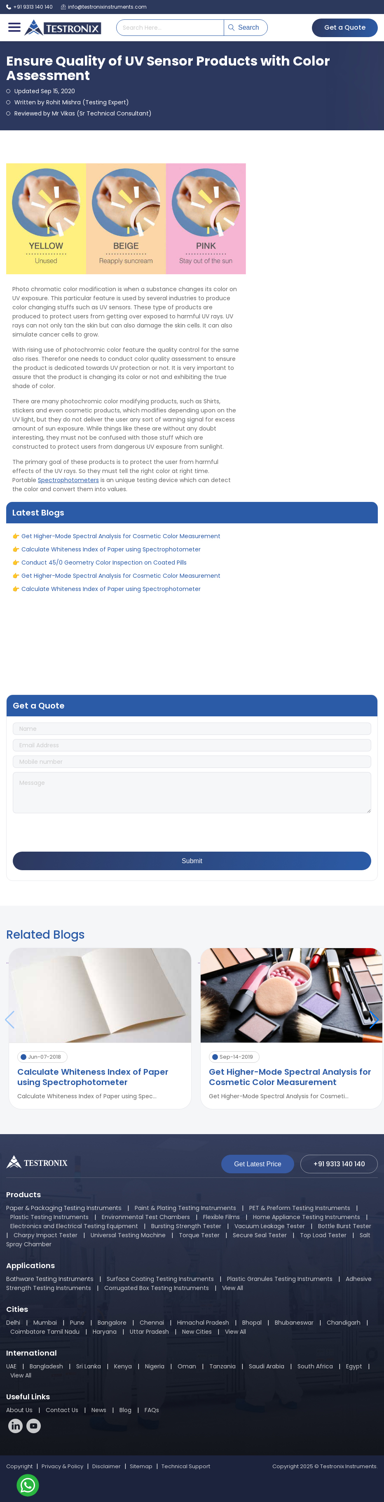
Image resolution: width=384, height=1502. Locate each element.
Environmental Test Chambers (146, 1217)
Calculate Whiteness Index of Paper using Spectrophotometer (111, 552)
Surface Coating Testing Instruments (160, 1279)
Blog (125, 1410)
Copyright (19, 1466)
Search (243, 27)
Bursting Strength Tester (186, 1226)
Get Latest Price (257, 1164)
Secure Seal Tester (260, 1235)
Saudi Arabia (266, 1366)
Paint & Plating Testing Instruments (185, 1208)
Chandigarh (344, 1322)
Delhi (13, 1322)
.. (7, 961)
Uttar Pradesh (149, 1332)
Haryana (105, 1332)
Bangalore (112, 1322)
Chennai (152, 1322)
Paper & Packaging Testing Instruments (64, 1208)
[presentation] (75, 833)
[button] (374, 1020)
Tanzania (222, 1366)
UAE (11, 1366)
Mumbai (45, 1322)
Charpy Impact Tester (45, 1235)
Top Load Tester (323, 1235)
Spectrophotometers (68, 480)
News (98, 1410)
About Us (19, 1410)
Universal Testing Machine (128, 1235)
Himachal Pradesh (203, 1322)
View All (232, 1288)
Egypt (354, 1366)
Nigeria (154, 1366)
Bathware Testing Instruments (50, 1279)
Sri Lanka (88, 1366)
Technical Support (186, 1466)
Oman (187, 1366)
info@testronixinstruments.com (104, 6)
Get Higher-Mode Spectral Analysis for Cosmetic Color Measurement (120, 539)
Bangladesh (46, 1366)
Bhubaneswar (294, 1322)
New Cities (197, 1332)
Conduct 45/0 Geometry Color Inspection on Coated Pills (104, 565)
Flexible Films (221, 1217)
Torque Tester (199, 1235)
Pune (77, 1322)
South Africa (315, 1366)
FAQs (152, 1410)
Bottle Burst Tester (344, 1226)
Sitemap (141, 1466)
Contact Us (62, 1410)
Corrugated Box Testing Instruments (156, 1288)
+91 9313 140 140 (29, 6)
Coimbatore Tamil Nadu (45, 1332)
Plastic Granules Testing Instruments (279, 1279)
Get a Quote (344, 27)
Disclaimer (106, 1466)
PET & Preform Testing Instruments (299, 1208)
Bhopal (252, 1322)
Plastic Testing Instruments (49, 1217)
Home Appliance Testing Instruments (306, 1217)
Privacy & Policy (62, 1466)
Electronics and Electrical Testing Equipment (74, 1226)
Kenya (123, 1366)
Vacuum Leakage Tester (269, 1226)
